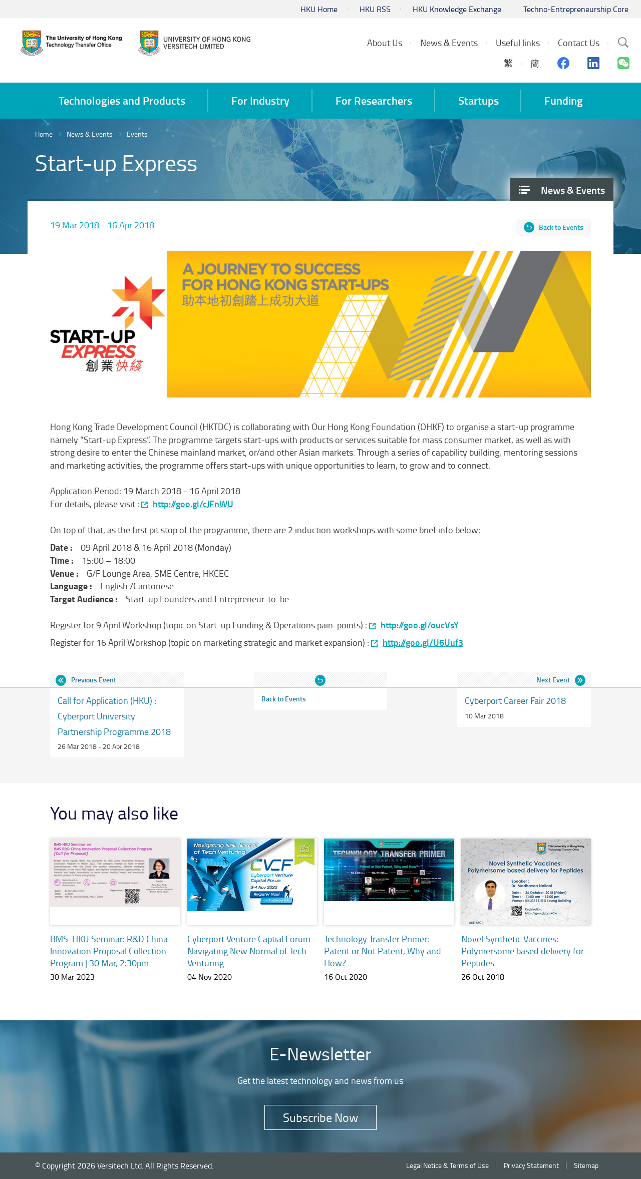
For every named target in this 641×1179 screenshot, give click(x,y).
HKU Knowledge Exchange (457, 9)
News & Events (90, 134)
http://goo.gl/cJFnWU (193, 504)
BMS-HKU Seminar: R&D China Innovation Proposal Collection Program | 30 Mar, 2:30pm (109, 951)
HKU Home (319, 9)
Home (44, 134)
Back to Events (561, 227)
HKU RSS (375, 9)
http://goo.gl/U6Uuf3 (423, 642)
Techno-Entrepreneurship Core (575, 9)
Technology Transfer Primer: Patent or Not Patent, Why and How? (382, 951)
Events (137, 134)
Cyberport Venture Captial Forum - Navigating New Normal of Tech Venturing (251, 951)
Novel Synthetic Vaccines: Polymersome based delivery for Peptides (522, 951)
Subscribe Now (320, 1117)
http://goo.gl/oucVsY (420, 625)
